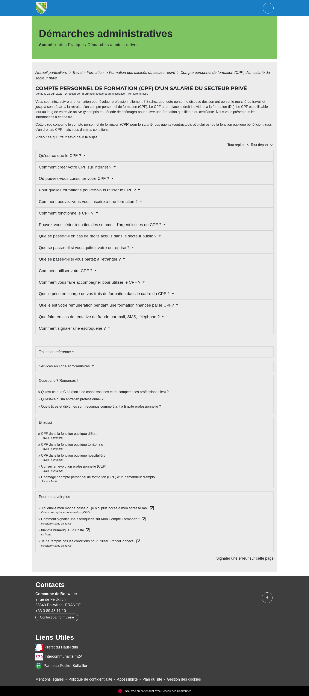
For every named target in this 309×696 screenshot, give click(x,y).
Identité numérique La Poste (65, 530)
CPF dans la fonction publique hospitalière (73, 455)
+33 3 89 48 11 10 (50, 611)
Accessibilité (127, 679)
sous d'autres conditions (90, 129)
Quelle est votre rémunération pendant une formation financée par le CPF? (107, 305)
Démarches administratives (113, 45)
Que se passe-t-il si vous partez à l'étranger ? (80, 259)
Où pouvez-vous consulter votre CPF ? (74, 178)
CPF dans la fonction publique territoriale (72, 444)
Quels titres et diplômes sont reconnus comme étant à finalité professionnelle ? (101, 406)
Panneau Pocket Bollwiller (61, 666)
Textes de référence (55, 352)
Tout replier (239, 145)
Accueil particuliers (51, 72)
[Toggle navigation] (268, 8)
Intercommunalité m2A (58, 656)
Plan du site (152, 679)
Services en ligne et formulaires (65, 366)
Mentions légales (49, 679)
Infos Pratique (71, 45)
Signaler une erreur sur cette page (245, 558)
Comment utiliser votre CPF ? (66, 270)
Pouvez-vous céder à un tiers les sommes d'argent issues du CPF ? (100, 224)
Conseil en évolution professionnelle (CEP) (73, 466)
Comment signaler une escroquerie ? (73, 328)
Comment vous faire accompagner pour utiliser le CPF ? (90, 282)
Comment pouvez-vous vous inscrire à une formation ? (89, 201)
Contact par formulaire (57, 617)
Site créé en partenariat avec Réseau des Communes (154, 691)
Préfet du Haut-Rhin (56, 647)
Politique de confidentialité (90, 679)
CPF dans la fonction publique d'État (68, 433)
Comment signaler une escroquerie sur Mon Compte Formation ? (93, 519)
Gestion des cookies (184, 679)
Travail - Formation (88, 72)
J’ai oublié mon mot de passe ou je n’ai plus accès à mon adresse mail (97, 508)
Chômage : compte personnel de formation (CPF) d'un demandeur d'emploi (98, 477)
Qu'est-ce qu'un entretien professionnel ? (72, 399)
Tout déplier (262, 145)
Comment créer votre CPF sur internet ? (75, 167)
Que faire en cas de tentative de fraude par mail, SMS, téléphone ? (100, 316)
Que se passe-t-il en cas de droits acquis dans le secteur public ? (98, 236)
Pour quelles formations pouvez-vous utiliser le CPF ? (88, 190)
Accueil (46, 45)
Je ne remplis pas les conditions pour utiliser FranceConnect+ (91, 541)
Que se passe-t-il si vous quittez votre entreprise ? (85, 247)
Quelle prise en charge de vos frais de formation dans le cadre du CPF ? (105, 293)
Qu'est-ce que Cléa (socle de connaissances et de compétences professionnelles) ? (105, 392)
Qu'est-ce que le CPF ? (60, 155)
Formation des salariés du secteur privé (142, 72)
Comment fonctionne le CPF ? (67, 213)
